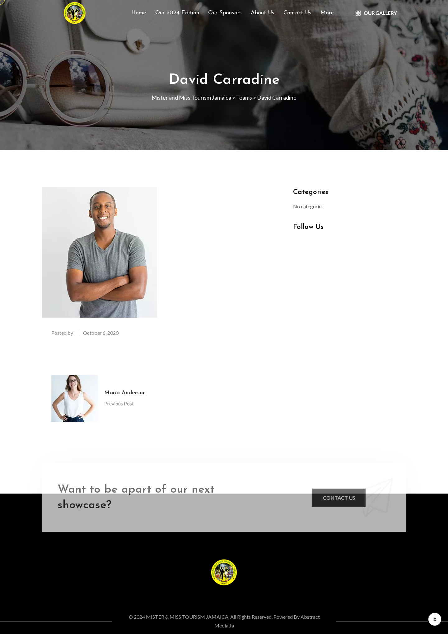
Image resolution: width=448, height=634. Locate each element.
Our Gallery (376, 13)
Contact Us (297, 13)
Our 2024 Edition (177, 13)
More (327, 13)
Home (138, 13)
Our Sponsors (225, 13)
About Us (262, 13)
